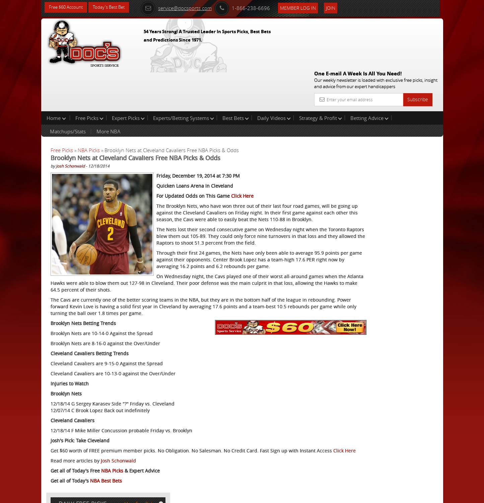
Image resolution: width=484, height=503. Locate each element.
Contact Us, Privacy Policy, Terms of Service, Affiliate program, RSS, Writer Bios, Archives (282, 494)
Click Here (242, 153)
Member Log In (307, 7)
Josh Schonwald (70, 123)
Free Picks (89, 75)
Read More (415, 224)
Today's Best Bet (113, 7)
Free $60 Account (67, 7)
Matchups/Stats (68, 88)
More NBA (108, 88)
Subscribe (417, 51)
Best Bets (235, 75)
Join (340, 7)
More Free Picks (413, 111)
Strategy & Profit (320, 75)
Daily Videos (274, 75)
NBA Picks (89, 107)
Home (56, 75)
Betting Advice (369, 75)
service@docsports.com (185, 7)
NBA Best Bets (106, 471)
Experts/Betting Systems (183, 75)
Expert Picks (128, 75)
